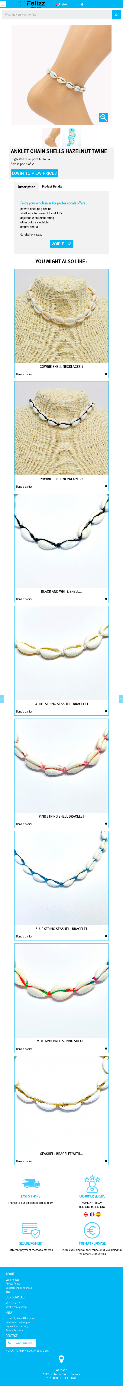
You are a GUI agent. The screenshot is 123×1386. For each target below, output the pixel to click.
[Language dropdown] (62, 4)
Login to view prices (34, 173)
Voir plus (61, 243)
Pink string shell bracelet (61, 816)
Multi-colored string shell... (61, 1041)
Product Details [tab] (52, 186)
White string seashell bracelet (61, 704)
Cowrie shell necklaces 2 (61, 479)
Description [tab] (26, 187)
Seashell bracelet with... (61, 1154)
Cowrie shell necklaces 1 (61, 367)
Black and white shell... (61, 591)
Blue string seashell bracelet (61, 929)
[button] (21, 1343)
